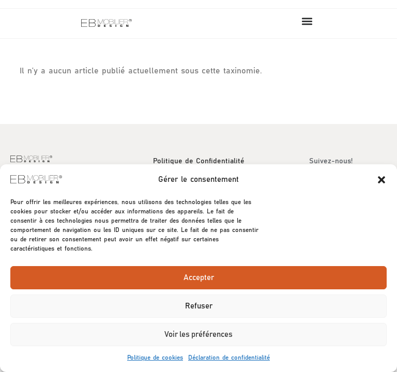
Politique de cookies (155, 357)
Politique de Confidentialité (199, 161)
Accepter (199, 278)
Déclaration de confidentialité (229, 357)
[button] (381, 180)
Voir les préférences (198, 334)
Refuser (198, 306)
